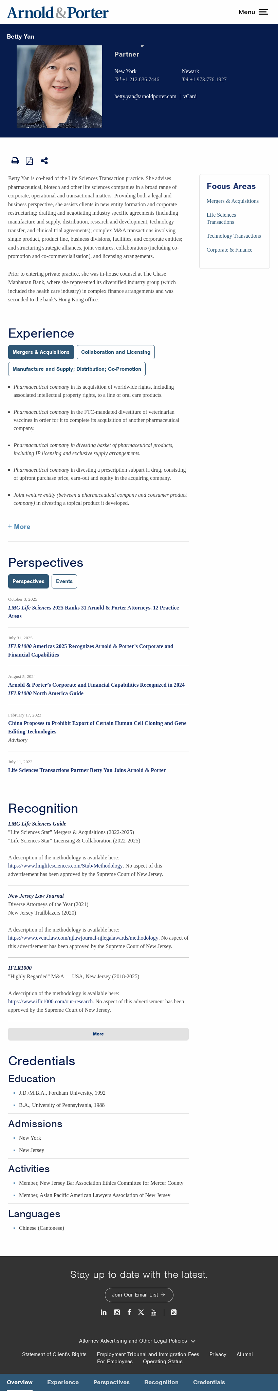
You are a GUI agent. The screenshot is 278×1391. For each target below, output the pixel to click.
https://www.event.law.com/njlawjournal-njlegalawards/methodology (83, 938)
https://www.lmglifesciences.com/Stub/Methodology (65, 866)
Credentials (41, 1060)
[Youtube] (154, 1312)
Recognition (43, 808)
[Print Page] (15, 161)
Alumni (245, 1354)
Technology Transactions (234, 236)
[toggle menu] (252, 12)
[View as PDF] (29, 160)
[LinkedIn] (104, 1312)
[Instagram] (117, 1312)
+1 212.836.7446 (140, 79)
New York (125, 71)
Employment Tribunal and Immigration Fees (148, 1354)
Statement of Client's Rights (54, 1354)
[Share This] (44, 161)
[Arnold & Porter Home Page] (58, 12)
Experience (41, 333)
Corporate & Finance (230, 250)
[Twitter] (141, 1312)
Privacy (217, 1354)
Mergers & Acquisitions (233, 201)
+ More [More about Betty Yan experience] (19, 526)
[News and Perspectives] (171, 1312)
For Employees (115, 1361)
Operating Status (163, 1361)
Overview (20, 1382)
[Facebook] (129, 1312)
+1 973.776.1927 (208, 79)
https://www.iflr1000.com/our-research (50, 1001)
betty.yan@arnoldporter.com (145, 96)
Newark (190, 71)
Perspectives (45, 562)
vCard (190, 96)
